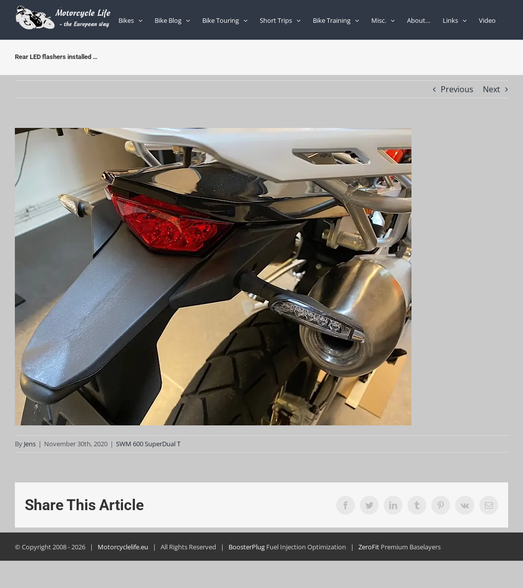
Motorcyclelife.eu (123, 546)
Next (491, 89)
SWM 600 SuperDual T (148, 443)
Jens (30, 443)
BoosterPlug (247, 546)
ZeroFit (368, 546)
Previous (457, 89)
